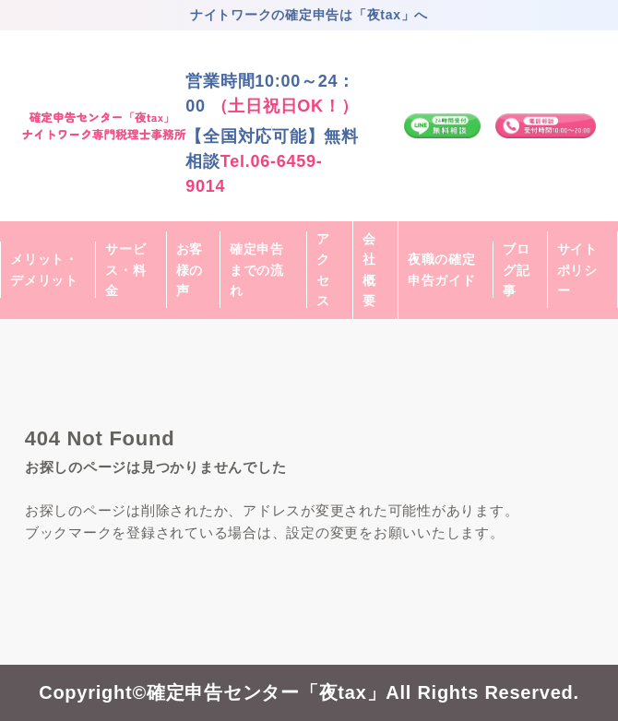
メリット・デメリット (44, 269)
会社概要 (369, 269)
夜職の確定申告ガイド (442, 269)
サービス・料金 (125, 270)
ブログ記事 (516, 270)
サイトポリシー (577, 270)
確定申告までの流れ (257, 270)
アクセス (323, 269)
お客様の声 (190, 270)
